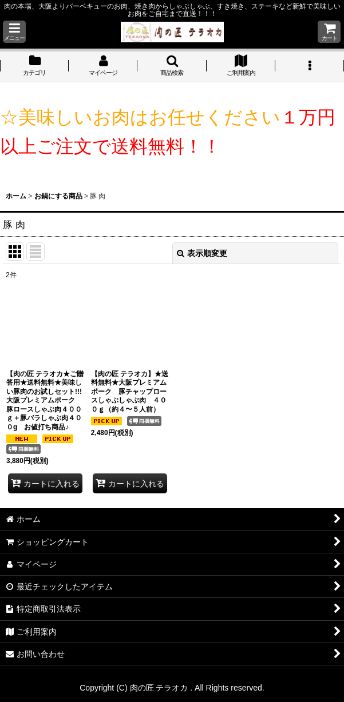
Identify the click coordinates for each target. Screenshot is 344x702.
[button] (14, 32)
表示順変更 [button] (202, 253)
